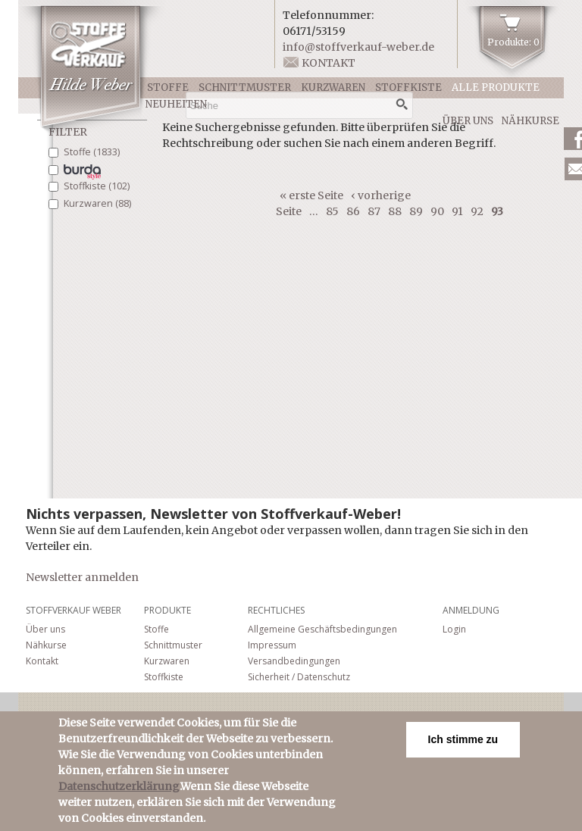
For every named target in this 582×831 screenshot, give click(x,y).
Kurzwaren (333, 87)
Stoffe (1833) (92, 151)
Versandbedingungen (294, 660)
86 (353, 211)
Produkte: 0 (513, 42)
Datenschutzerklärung (119, 791)
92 (477, 211)
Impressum (272, 645)
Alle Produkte (496, 87)
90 (437, 211)
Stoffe (168, 87)
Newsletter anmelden (82, 577)
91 (457, 211)
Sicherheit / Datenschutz (299, 676)
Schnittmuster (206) (83, 172)
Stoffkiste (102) (97, 186)
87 (374, 211)
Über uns (468, 120)
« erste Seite (311, 195)
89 (416, 211)
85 (332, 211)
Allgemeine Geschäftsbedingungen (322, 629)
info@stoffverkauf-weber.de (358, 47)
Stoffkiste (408, 87)
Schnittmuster (245, 87)
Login (454, 629)
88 (395, 211)
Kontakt (328, 63)
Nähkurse (530, 120)
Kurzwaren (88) (97, 203)
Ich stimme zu (463, 745)
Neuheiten (176, 104)
